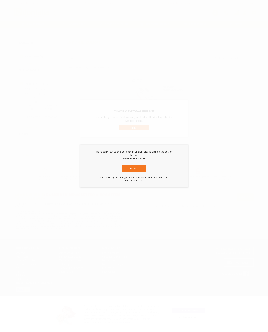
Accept (133, 168)
